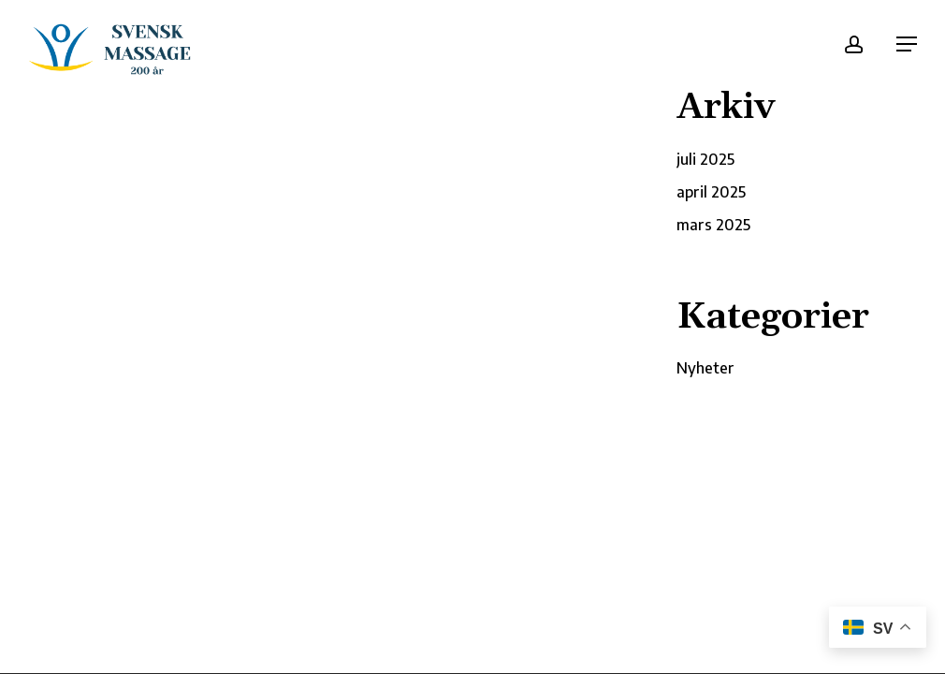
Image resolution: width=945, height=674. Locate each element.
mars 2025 (713, 224)
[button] (906, 44)
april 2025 (711, 192)
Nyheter (705, 368)
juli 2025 (705, 159)
